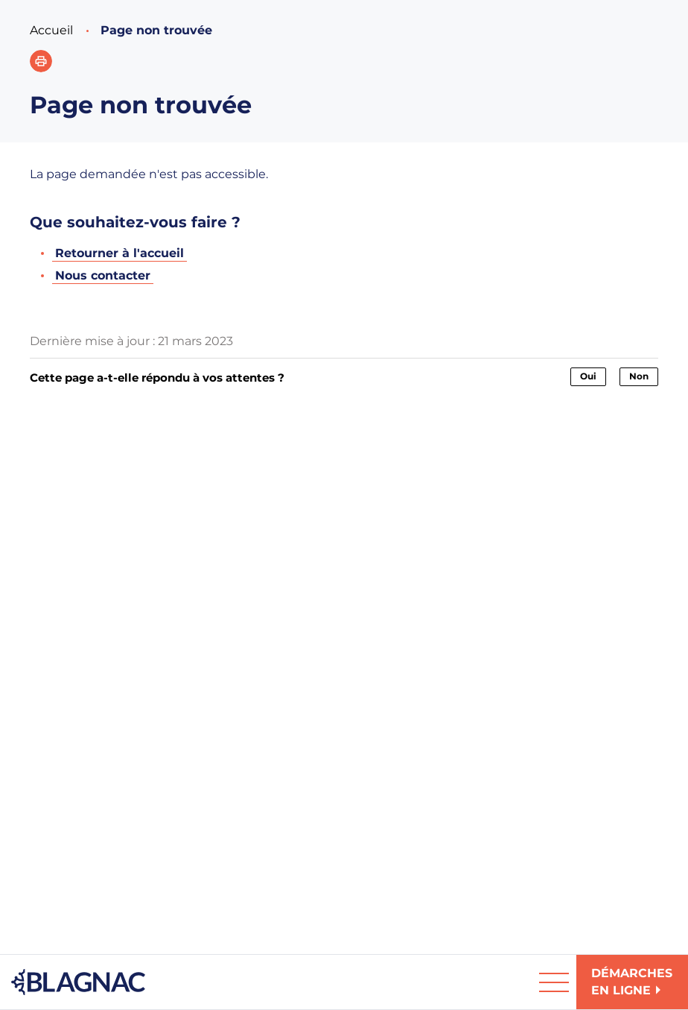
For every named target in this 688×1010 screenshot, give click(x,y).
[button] (41, 61)
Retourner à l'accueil (119, 253)
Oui (588, 376)
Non (639, 376)
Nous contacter (102, 275)
